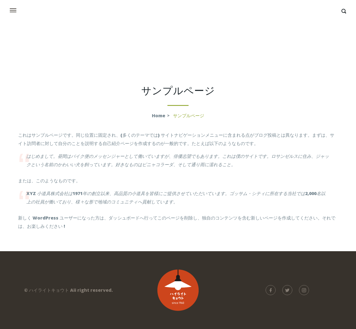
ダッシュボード (124, 218)
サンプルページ (188, 116)
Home (158, 116)
